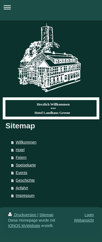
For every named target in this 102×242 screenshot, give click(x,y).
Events (21, 172)
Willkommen (26, 142)
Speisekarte (26, 165)
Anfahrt (22, 188)
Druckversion (22, 215)
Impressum (25, 195)
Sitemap (46, 215)
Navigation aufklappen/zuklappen (51, 7)
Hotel (20, 150)
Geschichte (25, 180)
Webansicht (84, 220)
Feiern (21, 157)
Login (89, 215)
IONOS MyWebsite (24, 226)
